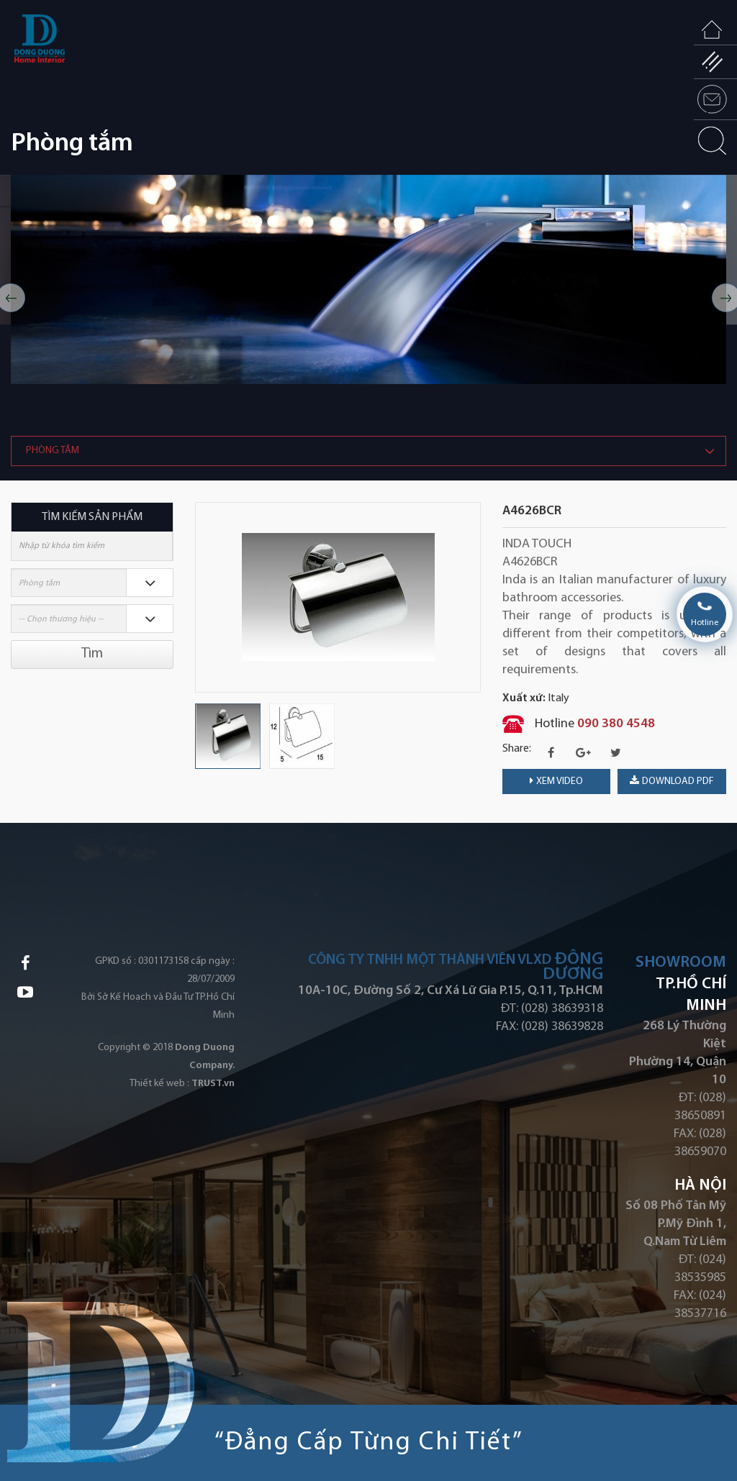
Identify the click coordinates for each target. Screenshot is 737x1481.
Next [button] (473, 597)
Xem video (556, 781)
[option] (368, 279)
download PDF (672, 781)
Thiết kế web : (159, 1083)
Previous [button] (202, 597)
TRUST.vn (213, 1083)
